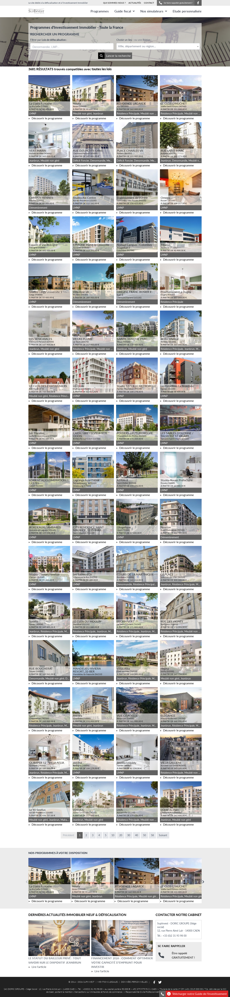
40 (136, 835)
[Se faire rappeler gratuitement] (162, 994)
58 (152, 835)
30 (128, 835)
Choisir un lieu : (134, 39)
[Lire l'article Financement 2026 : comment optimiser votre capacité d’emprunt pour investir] (122, 938)
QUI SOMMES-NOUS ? (114, 2)
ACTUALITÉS (134, 2)
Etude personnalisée (187, 11)
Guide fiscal (124, 11)
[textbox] (158, 46)
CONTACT (149, 2)
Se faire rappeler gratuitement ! (176, 3)
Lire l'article (37, 966)
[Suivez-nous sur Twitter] (160, 982)
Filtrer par (48, 39)
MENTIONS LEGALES (108, 981)
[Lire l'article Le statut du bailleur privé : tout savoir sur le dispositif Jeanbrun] (59, 938)
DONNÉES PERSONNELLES (134, 981)
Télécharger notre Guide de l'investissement (197, 994)
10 (112, 835)
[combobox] (72, 46)
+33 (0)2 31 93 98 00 (175, 935)
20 (120, 835)
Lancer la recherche (114, 55)
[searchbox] (49, 46)
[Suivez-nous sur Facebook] (198, 3)
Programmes (100, 11)
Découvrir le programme (45, 118)
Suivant (163, 835)
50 (144, 835)
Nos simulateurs (153, 11)
